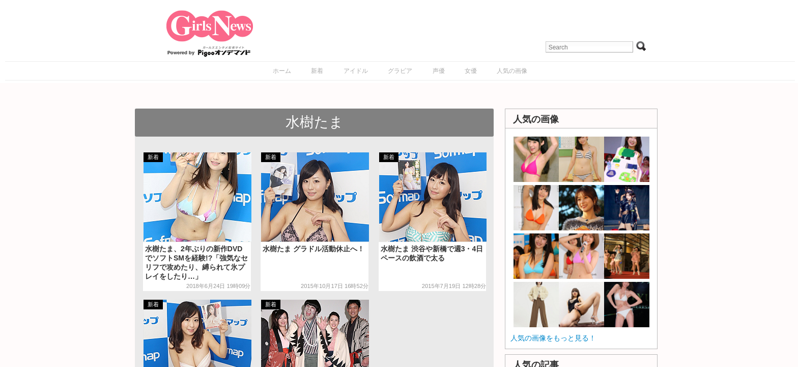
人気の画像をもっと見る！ (553, 338)
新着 (317, 70)
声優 (439, 70)
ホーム (282, 70)
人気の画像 (512, 70)
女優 (471, 70)
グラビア (400, 70)
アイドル (356, 70)
